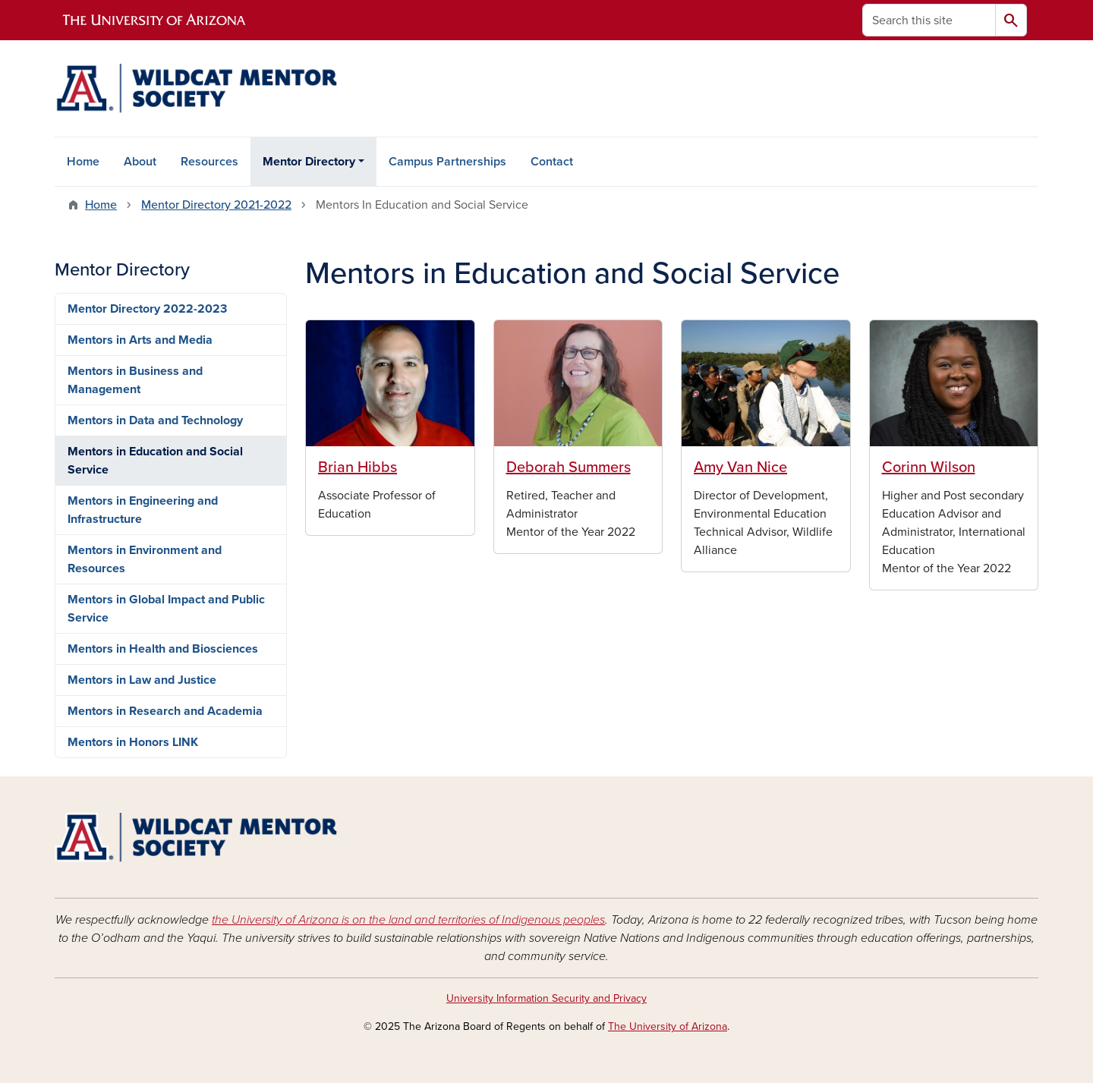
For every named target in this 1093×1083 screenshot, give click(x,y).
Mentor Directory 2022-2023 (147, 308)
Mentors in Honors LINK (133, 742)
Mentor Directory (309, 161)
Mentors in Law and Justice (142, 680)
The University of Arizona (667, 1026)
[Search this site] (929, 20)
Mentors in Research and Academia (165, 711)
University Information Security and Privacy (546, 998)
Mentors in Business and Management (135, 380)
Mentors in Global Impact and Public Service (166, 608)
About (140, 161)
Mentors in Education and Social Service (155, 460)
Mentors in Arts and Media (140, 340)
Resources (209, 161)
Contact (552, 161)
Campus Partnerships (447, 161)
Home (83, 161)
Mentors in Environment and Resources (145, 559)
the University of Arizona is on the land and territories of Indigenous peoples (408, 919)
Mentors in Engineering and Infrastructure (143, 510)
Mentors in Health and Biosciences (163, 648)
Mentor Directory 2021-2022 (216, 205)
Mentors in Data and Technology (155, 420)
